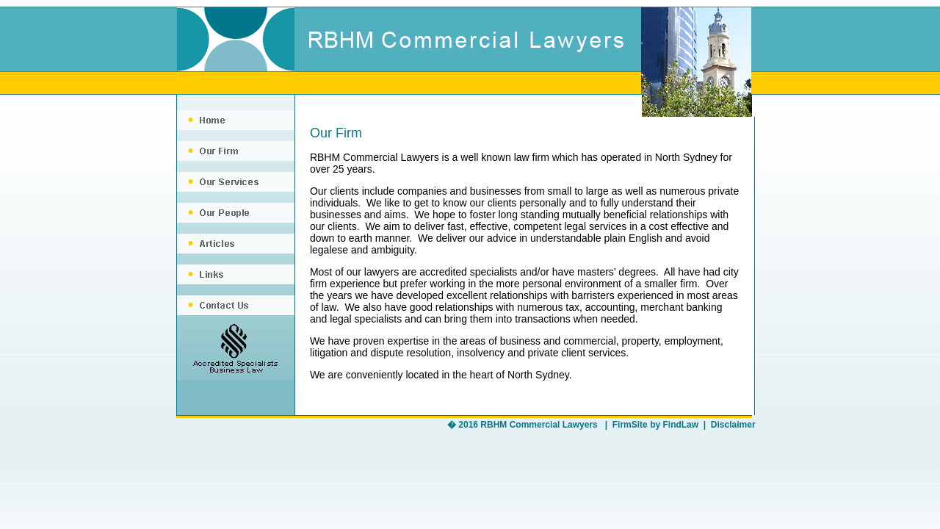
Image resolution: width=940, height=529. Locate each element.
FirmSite (630, 425)
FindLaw (680, 425)
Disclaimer (733, 425)
